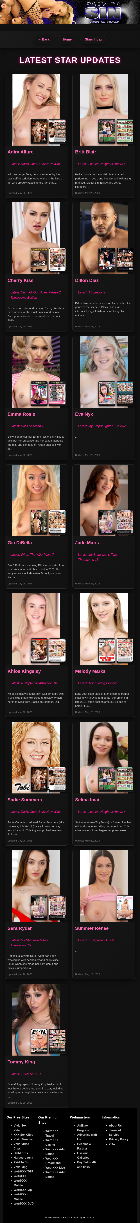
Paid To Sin (21, 1162)
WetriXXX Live (55, 1167)
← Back (44, 39)
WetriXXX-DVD (24, 1203)
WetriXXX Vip (23, 1189)
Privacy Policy (119, 1139)
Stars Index (93, 39)
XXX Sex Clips (23, 1134)
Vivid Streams (23, 1139)
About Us (115, 1125)
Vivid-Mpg (20, 1167)
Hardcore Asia (23, 1157)
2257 (112, 1144)
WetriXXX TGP (23, 1171)
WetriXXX (20, 1176)
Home (67, 39)
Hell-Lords (21, 1153)
